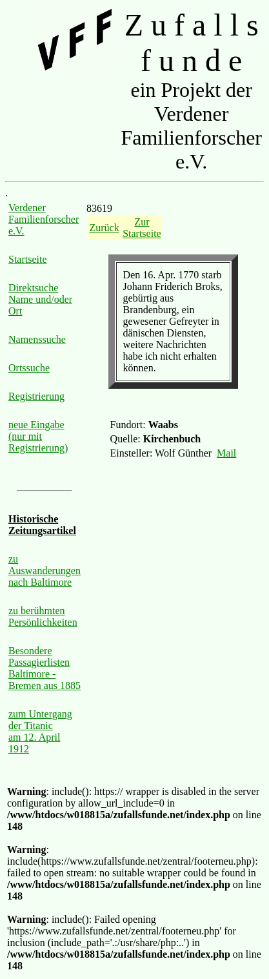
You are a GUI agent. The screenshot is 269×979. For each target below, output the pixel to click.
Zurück (104, 227)
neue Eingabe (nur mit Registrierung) (38, 436)
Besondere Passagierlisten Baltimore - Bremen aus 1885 (44, 668)
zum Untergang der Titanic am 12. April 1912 (40, 731)
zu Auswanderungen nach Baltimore (44, 570)
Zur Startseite (142, 227)
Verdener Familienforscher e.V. (43, 219)
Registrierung (36, 396)
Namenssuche (37, 339)
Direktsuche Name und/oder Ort (40, 299)
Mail (226, 453)
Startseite (27, 259)
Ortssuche (29, 367)
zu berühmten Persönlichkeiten (42, 616)
